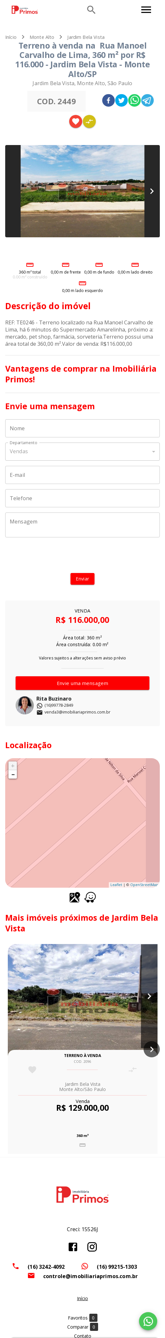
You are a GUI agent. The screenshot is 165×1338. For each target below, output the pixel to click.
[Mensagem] (82, 524)
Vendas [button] (19, 451)
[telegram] (147, 101)
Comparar (82, 1327)
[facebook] (108, 101)
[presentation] (82, 555)
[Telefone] (82, 498)
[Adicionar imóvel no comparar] (89, 121)
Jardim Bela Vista (86, 37)
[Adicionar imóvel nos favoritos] (75, 121)
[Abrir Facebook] (73, 1247)
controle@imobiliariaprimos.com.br (90, 1276)
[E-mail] (82, 475)
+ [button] (13, 766)
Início (11, 37)
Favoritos (82, 1318)
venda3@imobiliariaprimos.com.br (73, 712)
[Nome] (82, 428)
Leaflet (116, 884)
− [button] (13, 774)
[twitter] (121, 101)
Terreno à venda (82, 1055)
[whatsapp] (134, 101)
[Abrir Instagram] (92, 1247)
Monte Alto (42, 37)
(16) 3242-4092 (46, 1266)
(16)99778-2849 (54, 705)
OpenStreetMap (144, 884)
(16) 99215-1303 (117, 1266)
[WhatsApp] (148, 1321)
